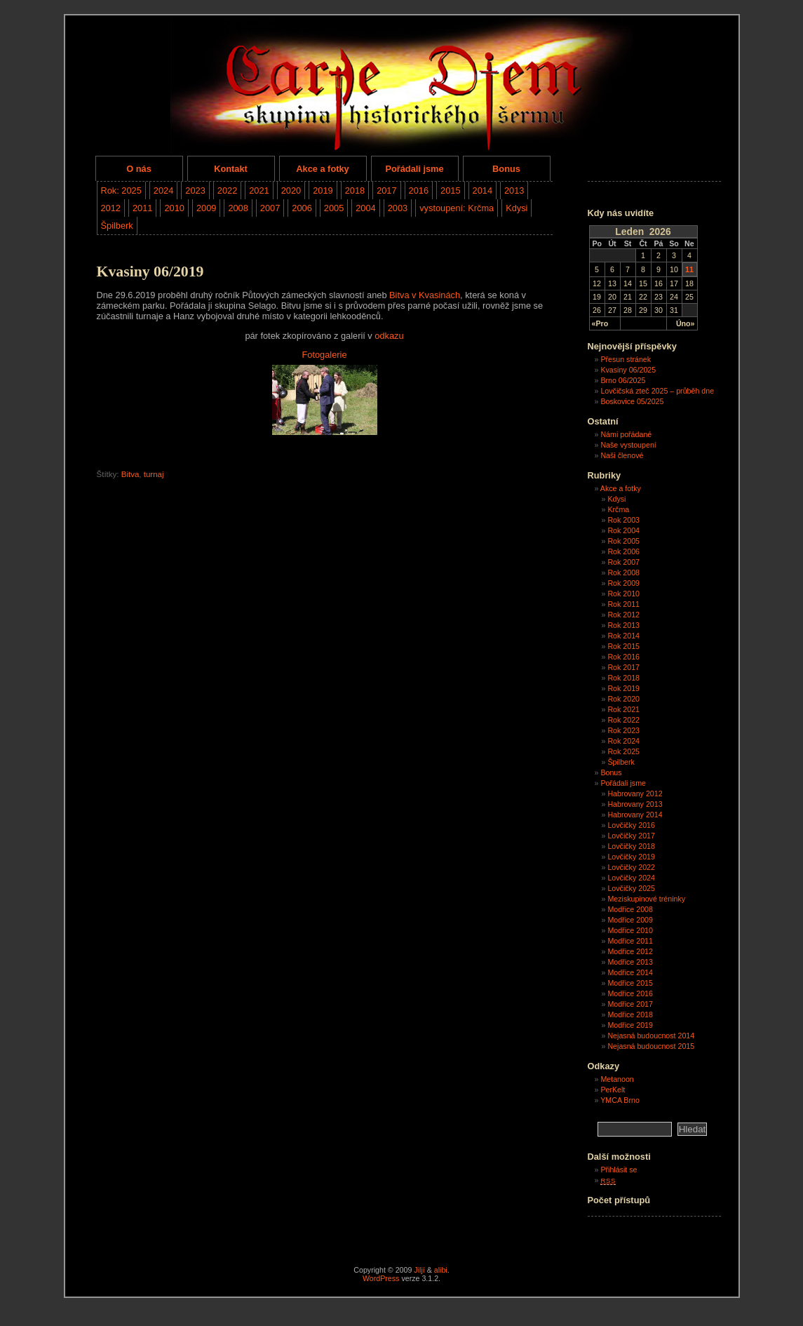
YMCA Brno (620, 1100)
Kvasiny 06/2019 (150, 271)
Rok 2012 (623, 614)
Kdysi (516, 208)
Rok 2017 (623, 667)
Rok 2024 (623, 741)
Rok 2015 (623, 646)
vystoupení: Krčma (456, 208)
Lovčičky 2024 (631, 877)
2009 (206, 208)
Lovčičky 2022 (631, 867)
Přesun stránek (625, 359)
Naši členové (621, 455)
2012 (111, 208)
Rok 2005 (623, 541)
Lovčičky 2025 (631, 888)
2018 (355, 190)
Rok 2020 (623, 699)
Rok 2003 (623, 520)
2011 (142, 208)
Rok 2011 (623, 604)
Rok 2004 (623, 530)
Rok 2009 (623, 583)
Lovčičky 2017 (631, 835)
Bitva (130, 474)
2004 (365, 208)
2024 (163, 190)
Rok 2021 (623, 709)
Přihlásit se (618, 1169)
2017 (386, 190)
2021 (259, 190)
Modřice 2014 (630, 972)
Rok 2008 (623, 572)
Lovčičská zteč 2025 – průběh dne (657, 391)
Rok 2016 (623, 656)
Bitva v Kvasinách (424, 295)
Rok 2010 (623, 593)
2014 (482, 190)
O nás (138, 168)
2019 (322, 190)
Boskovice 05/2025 (631, 401)
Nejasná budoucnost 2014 (650, 1035)
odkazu (388, 335)
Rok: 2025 (121, 190)
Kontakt (231, 168)
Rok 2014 (623, 635)
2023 (195, 190)
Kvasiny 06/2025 (628, 370)
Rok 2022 (623, 720)
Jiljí (419, 1270)
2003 (397, 208)
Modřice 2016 (630, 993)
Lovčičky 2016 (631, 825)
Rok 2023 (623, 730)
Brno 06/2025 (622, 380)
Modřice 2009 (630, 920)
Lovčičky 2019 (631, 856)
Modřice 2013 (630, 962)
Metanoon (616, 1079)
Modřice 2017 (630, 1004)
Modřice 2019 (630, 1025)
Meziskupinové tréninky (646, 899)
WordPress (381, 1278)
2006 (301, 208)
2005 (334, 208)
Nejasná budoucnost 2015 (650, 1046)
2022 (227, 190)
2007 (270, 208)
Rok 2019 (623, 688)
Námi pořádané (626, 434)
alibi (440, 1270)
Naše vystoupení (628, 445)
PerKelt (612, 1089)
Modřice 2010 (630, 930)
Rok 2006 (623, 551)
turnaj (154, 474)
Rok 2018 (623, 678)
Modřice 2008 (630, 909)
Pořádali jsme (414, 168)
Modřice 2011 (630, 941)
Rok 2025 (623, 751)
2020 (291, 190)
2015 (450, 190)
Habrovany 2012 (634, 793)
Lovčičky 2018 (631, 846)
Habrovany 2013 (634, 804)
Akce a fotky (322, 168)
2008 (238, 208)
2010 (174, 208)
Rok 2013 (623, 625)
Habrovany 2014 (634, 814)
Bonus (506, 168)
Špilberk (117, 225)
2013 (514, 190)
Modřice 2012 (630, 951)
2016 (419, 190)
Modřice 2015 (630, 983)
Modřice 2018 (630, 1014)
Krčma (618, 509)
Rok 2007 (623, 562)
